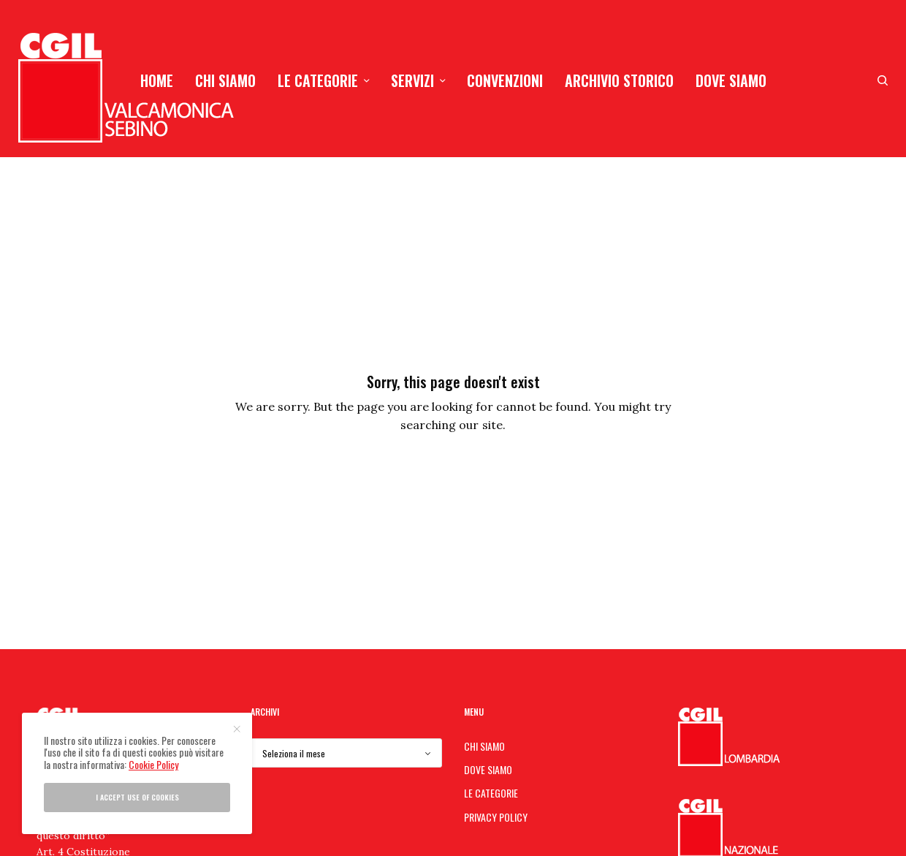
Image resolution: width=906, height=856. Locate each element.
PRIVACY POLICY (496, 817)
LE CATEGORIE (491, 792)
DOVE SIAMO (488, 769)
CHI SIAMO (484, 746)
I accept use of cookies (137, 797)
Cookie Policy (153, 764)
